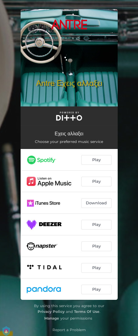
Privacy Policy (51, 311)
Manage (51, 318)
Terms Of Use (86, 311)
